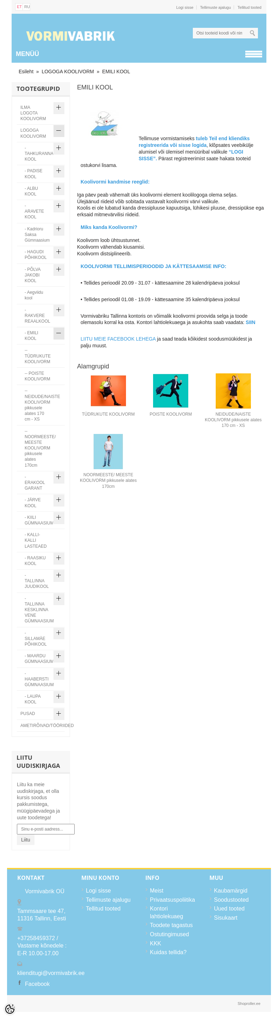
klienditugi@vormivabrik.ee (50, 973)
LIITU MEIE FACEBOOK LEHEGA (118, 339)
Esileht (26, 71)
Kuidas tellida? (168, 952)
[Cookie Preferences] (10, 1009)
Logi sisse (185, 7)
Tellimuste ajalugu (215, 7)
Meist (156, 891)
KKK (155, 943)
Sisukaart (226, 918)
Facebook (37, 984)
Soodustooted (231, 900)
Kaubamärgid (230, 891)
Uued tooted (229, 909)
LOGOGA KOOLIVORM (68, 71)
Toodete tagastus (171, 925)
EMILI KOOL (116, 71)
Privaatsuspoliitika (172, 900)
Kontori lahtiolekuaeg (166, 912)
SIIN (250, 322)
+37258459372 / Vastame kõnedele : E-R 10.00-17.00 (42, 945)
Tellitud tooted (249, 7)
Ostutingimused (169, 934)
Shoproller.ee (249, 1003)
